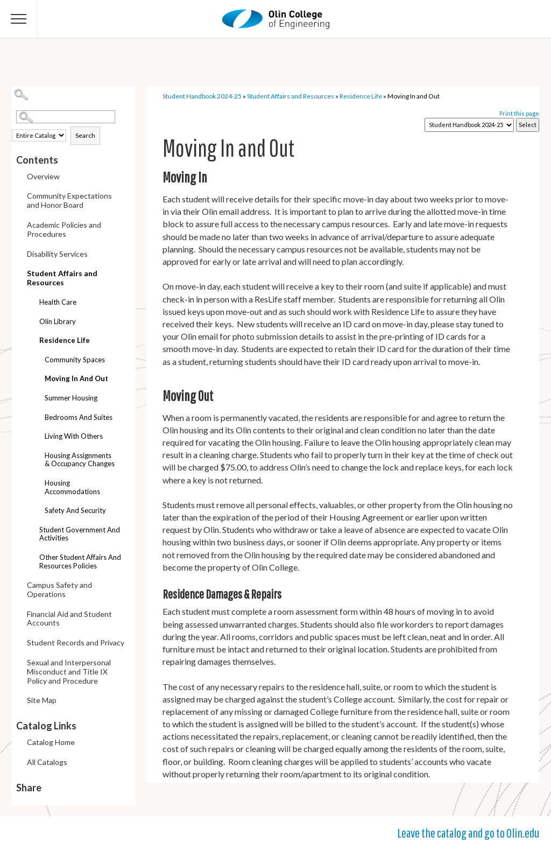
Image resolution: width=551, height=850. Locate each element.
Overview (43, 176)
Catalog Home (51, 742)
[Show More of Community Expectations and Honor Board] (19, 196)
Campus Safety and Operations (59, 589)
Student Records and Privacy (75, 642)
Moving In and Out (76, 378)
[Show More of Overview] (19, 177)
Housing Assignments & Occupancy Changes (80, 459)
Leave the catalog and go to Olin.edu (468, 832)
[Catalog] (469, 125)
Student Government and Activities (79, 534)
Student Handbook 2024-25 (202, 96)
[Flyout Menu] (19, 19)
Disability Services (57, 253)
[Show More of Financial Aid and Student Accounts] (19, 615)
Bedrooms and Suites (78, 417)
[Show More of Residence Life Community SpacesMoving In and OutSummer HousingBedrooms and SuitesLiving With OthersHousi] (31, 336)
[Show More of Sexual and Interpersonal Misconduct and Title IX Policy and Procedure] (19, 663)
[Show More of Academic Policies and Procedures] (19, 225)
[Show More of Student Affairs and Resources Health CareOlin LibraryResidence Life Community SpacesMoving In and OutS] (19, 271)
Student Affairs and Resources (62, 278)
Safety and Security (75, 510)
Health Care (57, 302)
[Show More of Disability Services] (19, 254)
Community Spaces (75, 359)
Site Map (41, 700)
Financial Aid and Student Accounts (69, 618)
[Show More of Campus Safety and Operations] (19, 586)
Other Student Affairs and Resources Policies (80, 561)
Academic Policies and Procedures (64, 229)
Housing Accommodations (72, 487)
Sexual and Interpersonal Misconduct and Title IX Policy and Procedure (69, 671)
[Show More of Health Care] (31, 303)
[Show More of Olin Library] (31, 322)
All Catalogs (47, 762)
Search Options (76, 123)
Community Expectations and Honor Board (69, 200)
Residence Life (64, 340)
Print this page (519, 113)
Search (85, 135)
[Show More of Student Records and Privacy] (19, 643)
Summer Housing (71, 398)
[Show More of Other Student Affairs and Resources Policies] (31, 558)
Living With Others (74, 436)
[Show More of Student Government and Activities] (31, 531)
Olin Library (57, 321)
